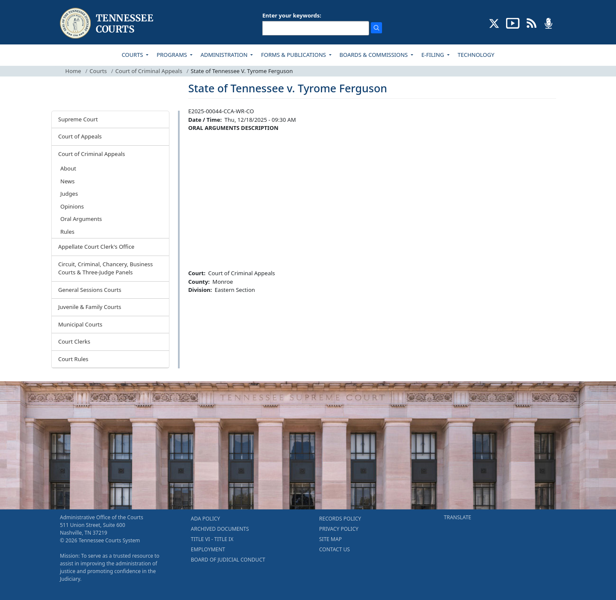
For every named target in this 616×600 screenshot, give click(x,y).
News (67, 181)
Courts (98, 71)
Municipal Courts (80, 324)
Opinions (72, 206)
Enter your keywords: (291, 15)
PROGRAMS (172, 55)
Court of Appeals (80, 136)
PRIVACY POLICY (338, 528)
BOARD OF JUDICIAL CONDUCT (228, 559)
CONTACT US (334, 549)
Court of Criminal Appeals (149, 71)
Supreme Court (78, 119)
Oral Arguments (81, 219)
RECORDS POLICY (340, 518)
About (68, 168)
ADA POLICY (205, 518)
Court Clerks (74, 341)
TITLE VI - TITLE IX (212, 539)
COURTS (132, 55)
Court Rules (73, 359)
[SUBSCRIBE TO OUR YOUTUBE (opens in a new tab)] (513, 22)
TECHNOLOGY (476, 55)
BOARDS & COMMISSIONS (374, 55)
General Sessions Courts (89, 290)
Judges (69, 193)
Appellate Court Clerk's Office (96, 246)
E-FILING (433, 55)
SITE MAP (330, 539)
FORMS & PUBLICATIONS (294, 55)
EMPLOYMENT (208, 549)
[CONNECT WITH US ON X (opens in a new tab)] (494, 22)
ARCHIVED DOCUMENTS (220, 528)
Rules (67, 231)
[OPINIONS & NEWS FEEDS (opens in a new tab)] (531, 22)
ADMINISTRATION (225, 55)
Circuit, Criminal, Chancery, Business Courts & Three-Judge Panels (105, 268)
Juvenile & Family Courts (89, 307)
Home (73, 71)
